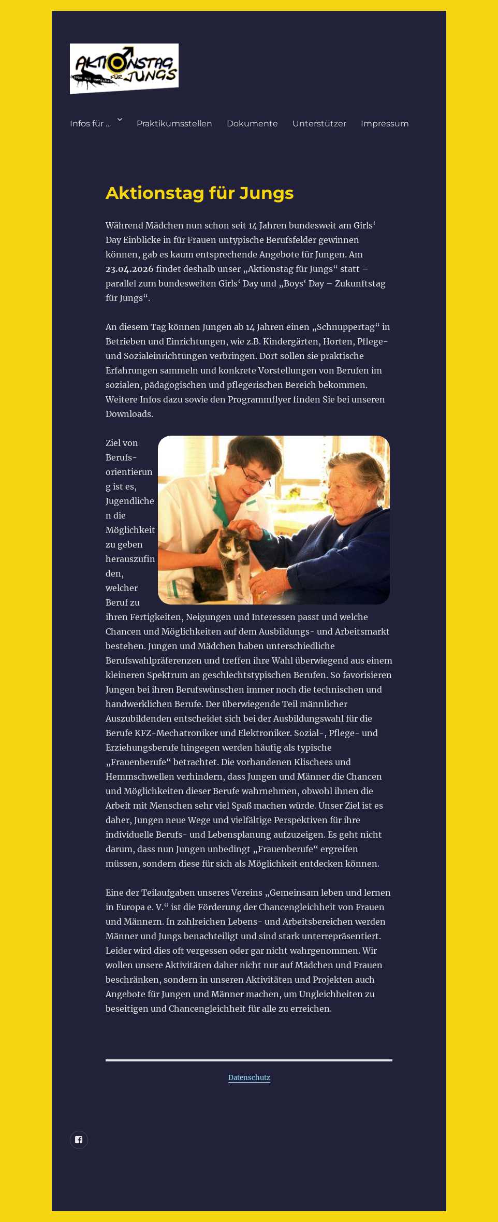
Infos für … (90, 123)
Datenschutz (249, 1077)
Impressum (385, 123)
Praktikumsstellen (174, 123)
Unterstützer (319, 123)
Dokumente (252, 123)
